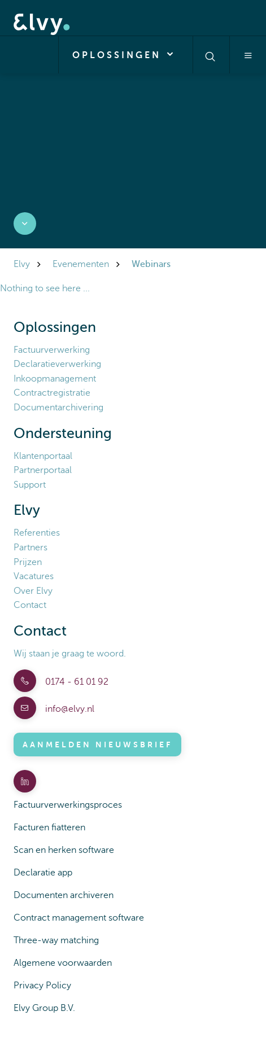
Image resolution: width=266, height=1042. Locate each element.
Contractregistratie (52, 393)
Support (30, 485)
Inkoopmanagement (55, 379)
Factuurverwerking (52, 350)
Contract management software (79, 918)
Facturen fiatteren (49, 827)
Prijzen (28, 562)
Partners (30, 547)
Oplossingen (125, 54)
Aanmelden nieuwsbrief (97, 744)
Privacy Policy (42, 985)
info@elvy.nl (68, 709)
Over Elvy (33, 591)
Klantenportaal (43, 456)
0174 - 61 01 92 (75, 682)
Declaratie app (43, 873)
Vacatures (34, 576)
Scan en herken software (64, 850)
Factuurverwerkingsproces (68, 805)
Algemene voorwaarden (63, 963)
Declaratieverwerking (57, 364)
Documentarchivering (58, 407)
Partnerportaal (43, 470)
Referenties (37, 533)
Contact (30, 605)
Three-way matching (56, 940)
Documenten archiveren (64, 895)
